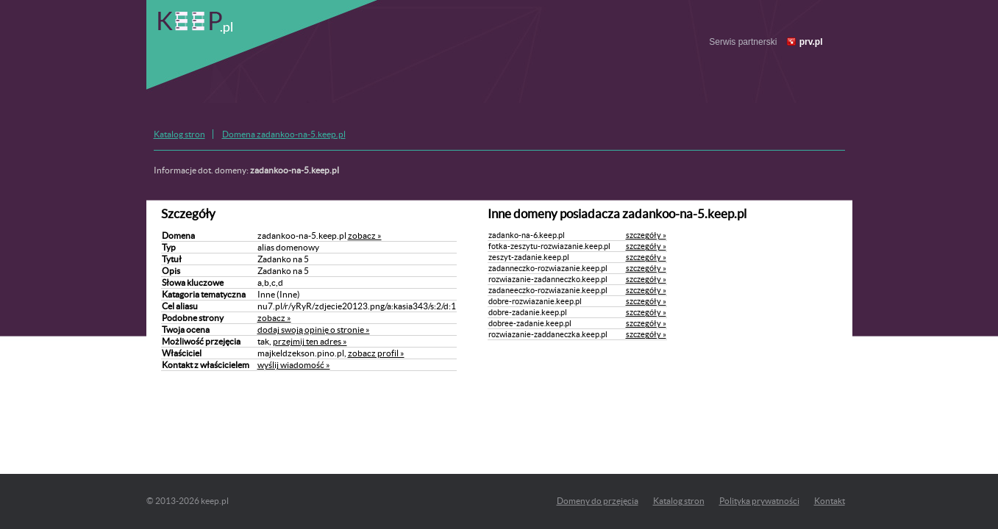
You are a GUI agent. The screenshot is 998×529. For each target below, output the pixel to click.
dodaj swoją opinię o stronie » (313, 329)
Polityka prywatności (759, 500)
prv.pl (811, 42)
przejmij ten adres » (310, 341)
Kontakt (829, 500)
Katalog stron (179, 134)
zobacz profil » (376, 353)
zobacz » (365, 235)
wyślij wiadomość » (293, 365)
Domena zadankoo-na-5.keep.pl (284, 134)
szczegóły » (646, 235)
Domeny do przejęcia (597, 500)
